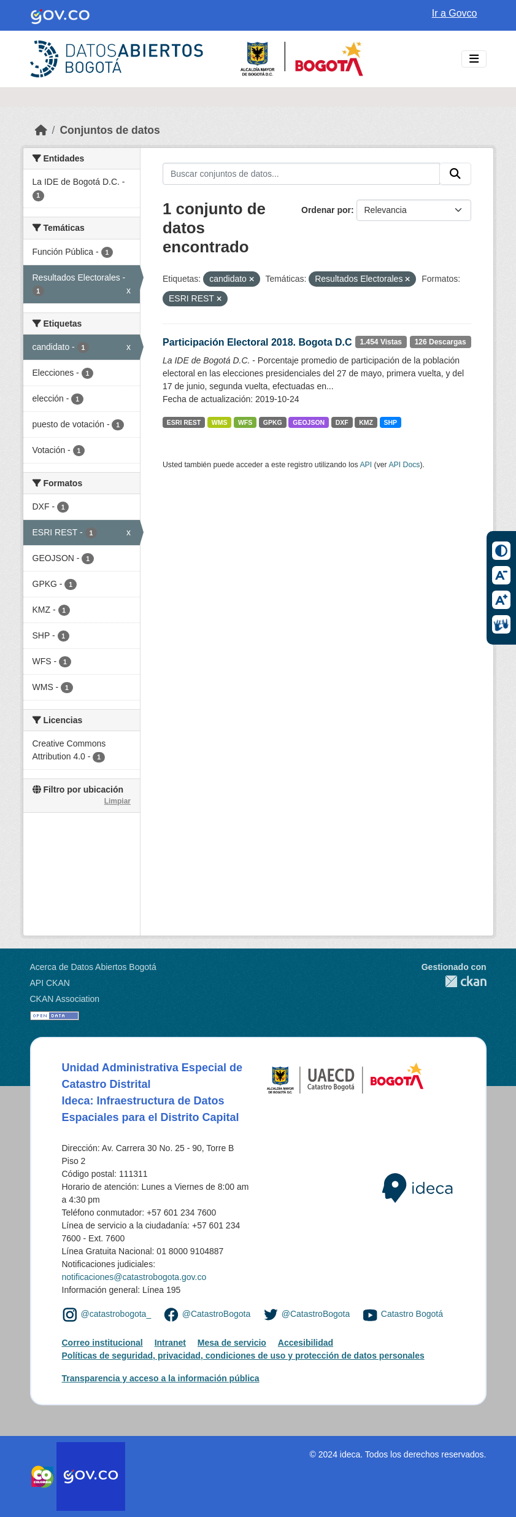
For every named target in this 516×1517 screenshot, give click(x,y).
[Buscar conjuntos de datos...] (301, 174)
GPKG (272, 422)
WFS (245, 422)
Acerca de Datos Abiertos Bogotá (93, 967)
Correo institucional (102, 1343)
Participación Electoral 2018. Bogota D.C (257, 342)
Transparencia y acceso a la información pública (161, 1378)
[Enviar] (455, 174)
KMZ (366, 422)
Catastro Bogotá (412, 1314)
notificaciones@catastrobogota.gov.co (134, 1277)
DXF (342, 422)
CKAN (454, 981)
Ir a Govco (454, 13)
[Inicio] (41, 130)
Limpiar (117, 801)
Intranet (170, 1343)
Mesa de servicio (232, 1343)
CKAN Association (65, 999)
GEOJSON (309, 422)
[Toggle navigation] (474, 59)
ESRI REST (184, 422)
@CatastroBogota (216, 1314)
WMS (220, 422)
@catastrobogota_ (116, 1314)
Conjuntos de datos (110, 130)
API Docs (404, 464)
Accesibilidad (305, 1343)
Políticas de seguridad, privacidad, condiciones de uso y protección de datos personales (243, 1355)
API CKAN (50, 983)
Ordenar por (326, 210)
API (366, 464)
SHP (390, 422)
